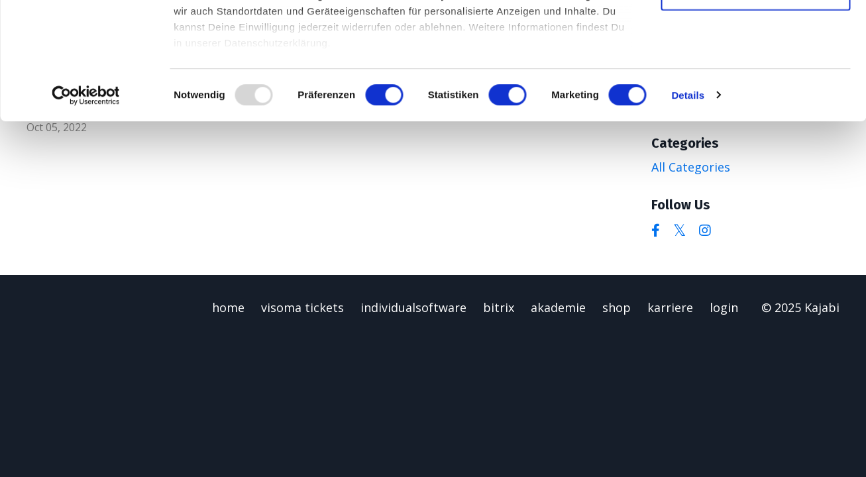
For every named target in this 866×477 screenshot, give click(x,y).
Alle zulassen (755, 32)
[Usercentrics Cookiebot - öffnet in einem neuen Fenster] (86, 212)
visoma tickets (302, 307)
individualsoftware (413, 307)
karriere (670, 307)
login (724, 307)
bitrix (498, 307)
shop (616, 307)
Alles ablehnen (755, 110)
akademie (558, 307)
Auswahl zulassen (755, 72)
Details (687, 211)
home (228, 307)
